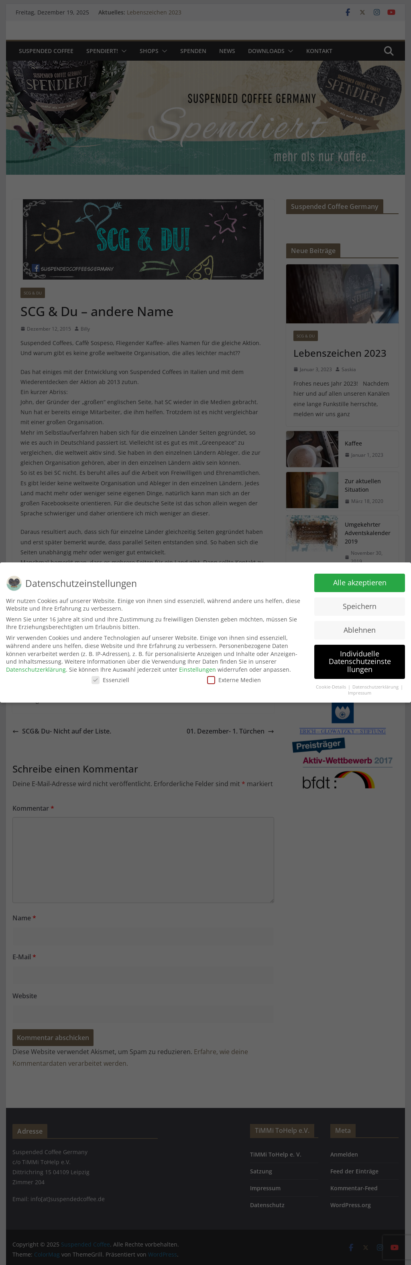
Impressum (359, 693)
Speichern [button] (359, 606)
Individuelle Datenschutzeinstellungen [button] (360, 661)
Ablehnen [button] (360, 630)
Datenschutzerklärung (36, 669)
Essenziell (110, 680)
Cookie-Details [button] (331, 687)
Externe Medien (234, 680)
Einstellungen (197, 669)
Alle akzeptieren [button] (360, 582)
